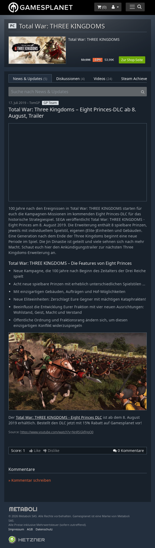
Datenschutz (44, 529)
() (101, 6)
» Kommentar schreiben (29, 480)
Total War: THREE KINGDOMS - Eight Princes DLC (59, 417)
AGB (30, 529)
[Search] (143, 91)
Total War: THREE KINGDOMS (94, 39)
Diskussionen (70, 78)
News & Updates (30, 78)
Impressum (16, 529)
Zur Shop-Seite (132, 60)
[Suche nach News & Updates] (73, 91)
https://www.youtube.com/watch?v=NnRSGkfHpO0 (56, 432)
